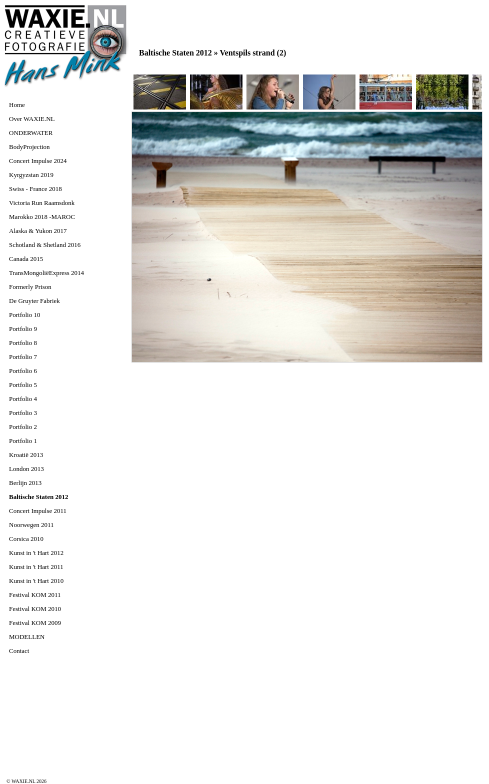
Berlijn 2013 (25, 482)
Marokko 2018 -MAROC (42, 216)
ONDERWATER (30, 132)
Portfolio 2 (23, 426)
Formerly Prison (30, 286)
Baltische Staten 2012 (38, 496)
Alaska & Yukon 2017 (37, 230)
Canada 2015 (26, 258)
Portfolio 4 (23, 398)
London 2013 (26, 468)
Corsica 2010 (26, 538)
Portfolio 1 (23, 440)
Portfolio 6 (23, 370)
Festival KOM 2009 (35, 622)
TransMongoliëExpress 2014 (46, 272)
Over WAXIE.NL (31, 118)
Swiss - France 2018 (35, 188)
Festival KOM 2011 (35, 594)
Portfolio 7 (23, 356)
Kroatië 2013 (26, 454)
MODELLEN (27, 636)
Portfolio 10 (24, 314)
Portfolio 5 (23, 384)
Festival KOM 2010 (35, 608)
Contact (19, 650)
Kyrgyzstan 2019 (31, 174)
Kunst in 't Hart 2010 (36, 580)
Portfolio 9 (23, 328)
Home (17, 104)
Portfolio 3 (23, 412)
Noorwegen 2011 (31, 524)
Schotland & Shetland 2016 (44, 244)
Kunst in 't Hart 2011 (36, 566)
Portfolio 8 (23, 342)
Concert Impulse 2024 (38, 160)
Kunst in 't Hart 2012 (36, 552)
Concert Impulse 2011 (37, 510)
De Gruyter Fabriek (34, 300)
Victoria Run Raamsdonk (41, 202)
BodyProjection (29, 146)
